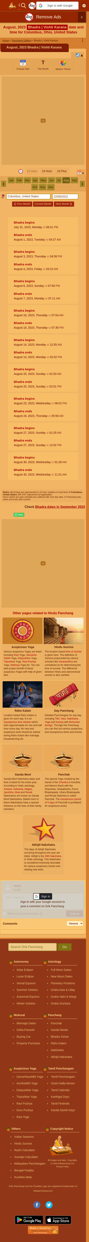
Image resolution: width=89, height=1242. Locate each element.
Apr (35, 180)
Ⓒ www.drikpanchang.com (62, 1163)
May (43, 180)
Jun (51, 180)
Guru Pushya (25, 1110)
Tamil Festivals (60, 1103)
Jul (58, 180)
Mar (27, 180)
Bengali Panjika (24, 1170)
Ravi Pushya (24, 1103)
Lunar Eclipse (25, 976)
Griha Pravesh (26, 1029)
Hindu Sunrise (23, 1143)
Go (64, 947)
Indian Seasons (24, 1136)
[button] (57, 6)
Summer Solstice (27, 989)
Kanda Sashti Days (63, 1110)
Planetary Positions (63, 983)
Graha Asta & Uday (63, 989)
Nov (42, 187)
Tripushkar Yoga (27, 1096)
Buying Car (24, 1036)
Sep (74, 180)
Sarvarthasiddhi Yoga (30, 1076)
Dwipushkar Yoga (27, 1090)
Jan (11, 180)
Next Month (64, 203)
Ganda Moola (59, 1029)
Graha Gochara (60, 1003)
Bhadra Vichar (60, 1036)
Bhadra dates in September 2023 (60, 507)
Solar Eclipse (25, 969)
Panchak (56, 1023)
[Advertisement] (44, 120)
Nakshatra (57, 1050)
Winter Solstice (26, 1003)
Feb (19, 180)
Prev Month (22, 203)
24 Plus (62, 171)
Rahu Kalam (58, 1043)
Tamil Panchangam (63, 1076)
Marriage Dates (26, 1023)
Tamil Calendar (60, 1090)
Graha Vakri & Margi (63, 996)
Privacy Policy (62, 1167)
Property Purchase (28, 1043)
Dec (50, 187)
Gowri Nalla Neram (63, 1083)
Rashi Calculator (24, 1150)
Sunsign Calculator (26, 1157)
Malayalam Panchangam (29, 1163)
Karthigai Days (60, 1096)
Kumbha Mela (23, 1177)
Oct (35, 187)
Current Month (43, 203)
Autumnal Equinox (28, 996)
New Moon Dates (61, 976)
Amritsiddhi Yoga (27, 1083)
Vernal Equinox (26, 983)
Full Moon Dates (61, 969)
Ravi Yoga (23, 1117)
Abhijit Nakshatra (61, 1056)
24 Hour (47, 171)
